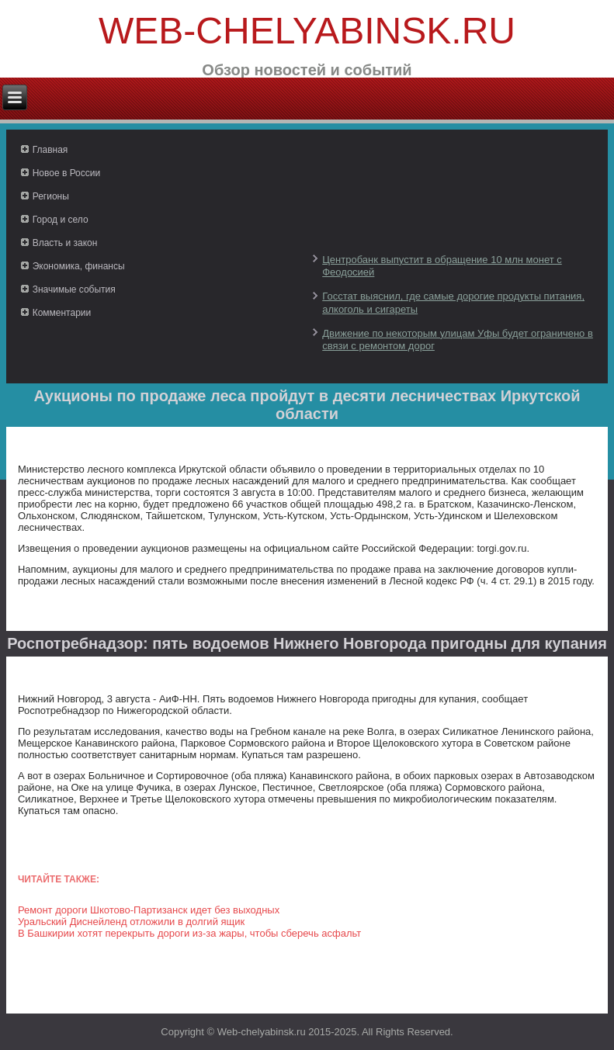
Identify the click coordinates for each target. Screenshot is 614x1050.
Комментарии (62, 312)
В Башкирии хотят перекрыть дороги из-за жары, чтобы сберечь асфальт (189, 933)
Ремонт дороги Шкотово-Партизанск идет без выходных (148, 910)
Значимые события (74, 289)
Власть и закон (65, 242)
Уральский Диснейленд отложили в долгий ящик (131, 921)
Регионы (51, 196)
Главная (50, 149)
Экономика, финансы (79, 266)
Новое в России (67, 173)
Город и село (60, 219)
